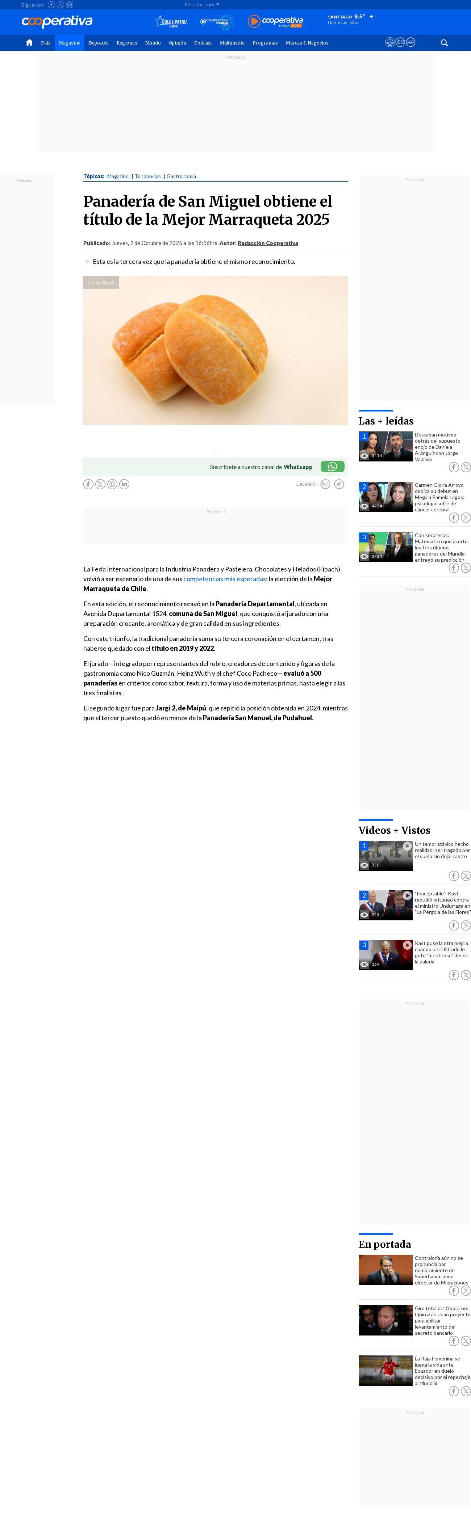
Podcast (203, 43)
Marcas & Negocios (307, 43)
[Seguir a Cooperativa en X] (60, 4)
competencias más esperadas (224, 579)
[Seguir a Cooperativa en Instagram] (69, 4)
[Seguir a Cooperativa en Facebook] (51, 4)
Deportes (98, 43)
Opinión (177, 43)
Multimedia (232, 43)
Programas (265, 43)
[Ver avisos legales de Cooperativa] (390, 48)
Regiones (127, 43)
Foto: (94, 283)
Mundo (153, 43)
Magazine (69, 43)
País (46, 43)
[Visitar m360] (400, 48)
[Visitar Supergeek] (411, 48)
